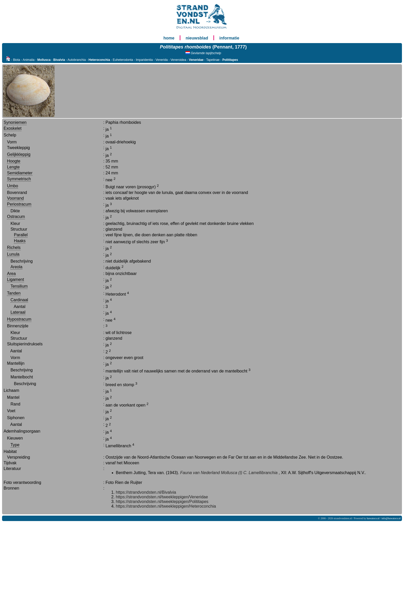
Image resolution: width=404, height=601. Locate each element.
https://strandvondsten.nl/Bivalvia (146, 492)
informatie (229, 38)
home (168, 38)
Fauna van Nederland (200, 472)
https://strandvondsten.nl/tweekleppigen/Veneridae (162, 497)
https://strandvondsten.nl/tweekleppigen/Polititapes (162, 501)
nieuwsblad (197, 38)
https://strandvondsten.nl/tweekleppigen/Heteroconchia (166, 506)
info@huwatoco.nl (391, 518)
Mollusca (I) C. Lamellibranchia (249, 472)
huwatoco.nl (373, 518)
